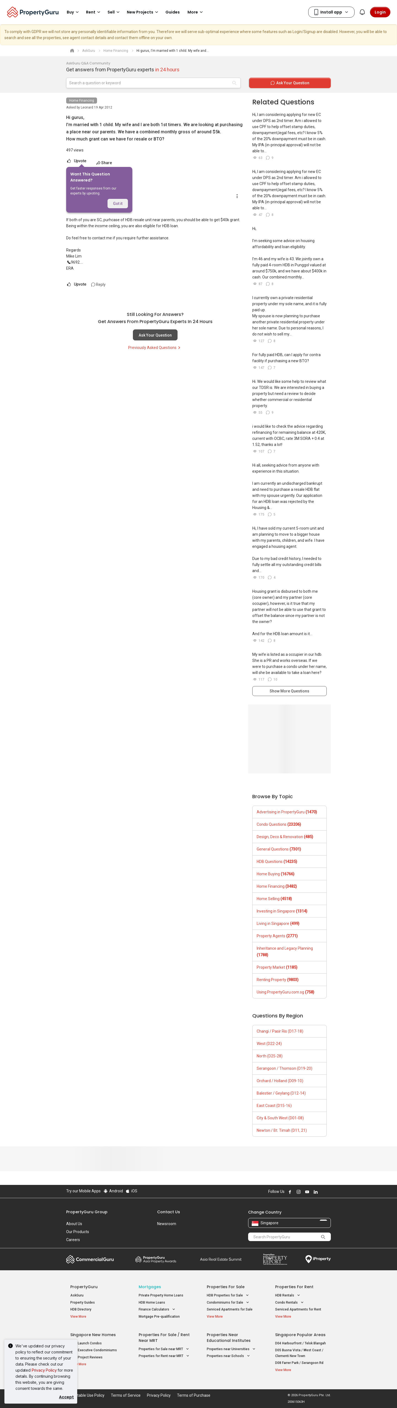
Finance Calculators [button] (157, 1309)
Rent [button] (94, 12)
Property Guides (82, 1302)
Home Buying (275, 874)
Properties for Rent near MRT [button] (164, 1356)
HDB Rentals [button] (288, 1295)
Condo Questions (279, 824)
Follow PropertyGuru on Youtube (306, 1191)
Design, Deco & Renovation (285, 837)
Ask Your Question (155, 335)
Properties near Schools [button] (229, 1356)
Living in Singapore (278, 923)
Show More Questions (289, 691)
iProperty (318, 1259)
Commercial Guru (90, 1259)
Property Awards (155, 1259)
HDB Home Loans (152, 1302)
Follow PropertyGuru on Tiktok (328, 1192)
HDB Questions (277, 861)
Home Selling (274, 899)
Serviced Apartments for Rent (298, 1309)
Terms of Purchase (193, 1395)
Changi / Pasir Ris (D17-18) (280, 1031)
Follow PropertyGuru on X (322, 1192)
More (196, 12)
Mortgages (150, 1287)
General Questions (279, 849)
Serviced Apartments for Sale (230, 1309)
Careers (73, 1240)
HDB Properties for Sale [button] (228, 1295)
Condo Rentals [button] (290, 1303)
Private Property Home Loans (161, 1295)
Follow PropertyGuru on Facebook (289, 1191)
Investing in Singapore (282, 911)
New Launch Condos (86, 1343)
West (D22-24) (269, 1043)
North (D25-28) (270, 1056)
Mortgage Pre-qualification (159, 1316)
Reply (98, 284)
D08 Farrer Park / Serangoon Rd (299, 1363)
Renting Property (278, 980)
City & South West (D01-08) (280, 1118)
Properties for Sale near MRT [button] (164, 1349)
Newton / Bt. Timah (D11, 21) (282, 1130)
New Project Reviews (86, 1357)
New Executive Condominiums (93, 1350)
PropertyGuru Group (87, 1212)
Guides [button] (172, 12)
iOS (131, 1191)
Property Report (275, 1259)
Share (104, 162)
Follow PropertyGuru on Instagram (297, 1191)
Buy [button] (74, 12)
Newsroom (166, 1224)
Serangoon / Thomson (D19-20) (284, 1068)
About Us (74, 1224)
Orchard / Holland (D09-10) (280, 1081)
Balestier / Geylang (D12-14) (281, 1093)
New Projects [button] (143, 12)
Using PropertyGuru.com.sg (285, 992)
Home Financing (81, 100)
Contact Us (168, 1212)
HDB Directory (80, 1309)
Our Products (77, 1232)
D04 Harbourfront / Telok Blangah (300, 1343)
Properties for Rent (294, 1287)
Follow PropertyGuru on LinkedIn (315, 1191)
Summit (220, 1259)
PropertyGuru (84, 1287)
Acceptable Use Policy (85, 1395)
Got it (117, 203)
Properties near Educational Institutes (229, 1337)
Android (113, 1191)
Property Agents (277, 936)
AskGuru (77, 1295)
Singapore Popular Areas (300, 1334)
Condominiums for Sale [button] (228, 1303)
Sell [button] (114, 12)
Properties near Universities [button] (231, 1349)
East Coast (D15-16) (274, 1105)
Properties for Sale (226, 1287)
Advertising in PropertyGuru (287, 812)
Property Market (277, 967)
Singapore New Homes (93, 1334)
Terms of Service (126, 1395)
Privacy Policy (44, 1370)
